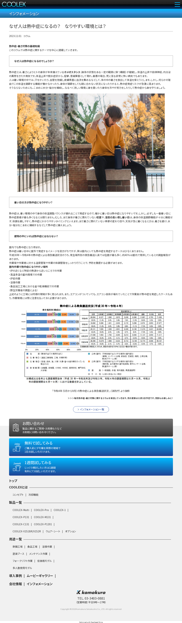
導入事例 (15, 579)
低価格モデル (44, 565)
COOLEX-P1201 (43, 528)
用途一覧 (15, 543)
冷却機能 (33, 499)
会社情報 (15, 588)
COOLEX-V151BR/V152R (27, 535)
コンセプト (18, 499)
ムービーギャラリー (40, 579)
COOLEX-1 (60, 514)
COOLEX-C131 (21, 528)
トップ (13, 485)
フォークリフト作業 (23, 565)
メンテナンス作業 (38, 558)
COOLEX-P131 (21, 521)
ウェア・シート (53, 535)
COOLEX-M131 (42, 521)
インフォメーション (39, 588)
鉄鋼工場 (18, 551)
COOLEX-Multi (21, 514)
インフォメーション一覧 (92, 414)
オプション (70, 535)
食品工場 (32, 551)
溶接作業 (47, 551)
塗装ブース (18, 558)
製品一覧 (15, 506)
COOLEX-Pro (41, 514)
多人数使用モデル (22, 572)
